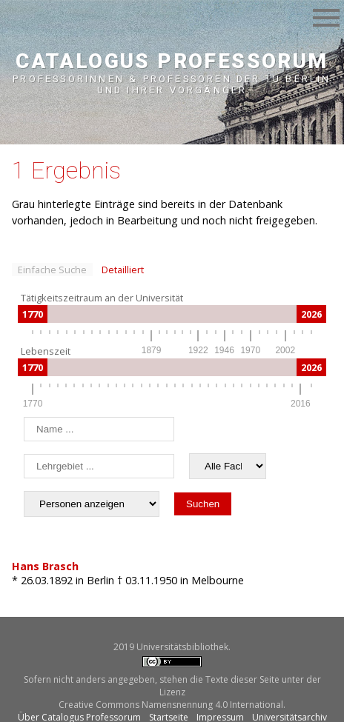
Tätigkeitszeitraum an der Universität (102, 297)
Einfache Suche (52, 269)
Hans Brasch (45, 566)
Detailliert (123, 269)
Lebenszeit (45, 351)
